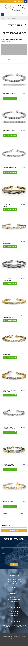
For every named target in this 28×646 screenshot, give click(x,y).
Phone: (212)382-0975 (14, 611)
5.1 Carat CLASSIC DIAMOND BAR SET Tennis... (9, 391)
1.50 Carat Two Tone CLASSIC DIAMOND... (8, 502)
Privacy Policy (9, 638)
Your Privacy (14, 585)
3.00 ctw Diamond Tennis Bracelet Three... (9, 94)
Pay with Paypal (10, 98)
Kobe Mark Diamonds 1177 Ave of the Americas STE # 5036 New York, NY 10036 (14, 626)
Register (20, 1)
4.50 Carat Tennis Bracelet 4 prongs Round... (9, 168)
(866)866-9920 (14, 613)
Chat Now (14, 587)
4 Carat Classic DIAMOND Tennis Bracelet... (9, 353)
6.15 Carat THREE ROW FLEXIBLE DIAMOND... (8, 279)
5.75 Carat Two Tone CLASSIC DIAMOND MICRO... (9, 465)
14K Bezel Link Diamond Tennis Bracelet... (8, 242)
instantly (8, 98)
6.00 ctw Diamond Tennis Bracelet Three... (9, 131)
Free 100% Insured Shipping (14, 579)
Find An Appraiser (14, 601)
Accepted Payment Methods (14, 581)
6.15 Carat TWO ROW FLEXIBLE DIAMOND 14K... (8, 316)
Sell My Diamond (14, 597)
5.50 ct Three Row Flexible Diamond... (9, 205)
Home (2, 18)
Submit (14, 565)
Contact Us (14, 583)
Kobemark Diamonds (12, 636)
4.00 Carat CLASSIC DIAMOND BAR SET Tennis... (9, 428)
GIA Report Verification (14, 599)
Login (14, 1)
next (22, 513)
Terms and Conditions (17, 638)
